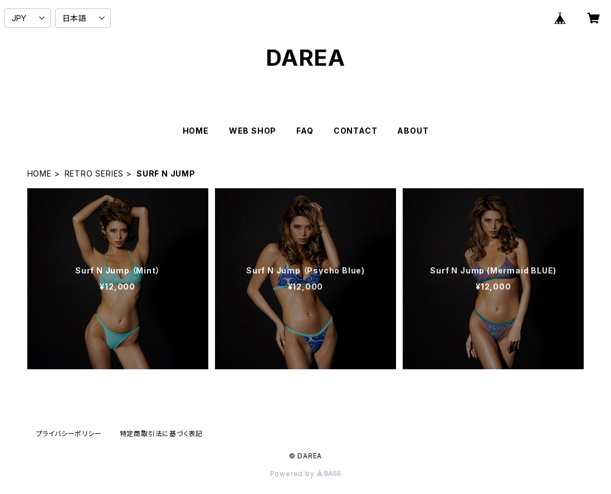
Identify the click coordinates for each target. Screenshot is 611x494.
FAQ (304, 130)
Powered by (305, 473)
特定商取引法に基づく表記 (161, 433)
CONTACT (356, 130)
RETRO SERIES (94, 173)
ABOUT (412, 130)
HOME (196, 130)
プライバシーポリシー (69, 433)
